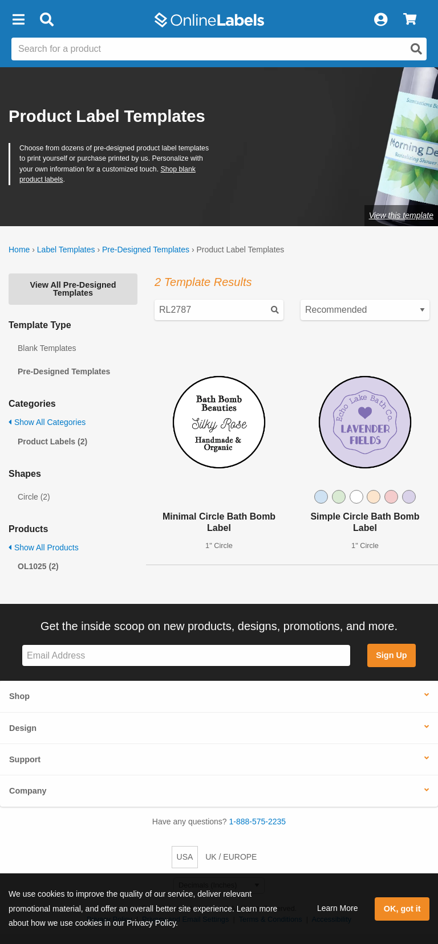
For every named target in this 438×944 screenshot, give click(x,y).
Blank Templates (47, 348)
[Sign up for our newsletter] (186, 655)
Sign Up (391, 655)
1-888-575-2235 (257, 821)
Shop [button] (19, 696)
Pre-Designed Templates (145, 249)
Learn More (337, 908)
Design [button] (22, 728)
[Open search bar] (46, 20)
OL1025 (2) (38, 566)
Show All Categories (47, 422)
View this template (401, 215)
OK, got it (402, 908)
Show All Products (44, 547)
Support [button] (24, 759)
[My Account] (380, 20)
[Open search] (416, 49)
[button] (18, 20)
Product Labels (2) (52, 441)
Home (19, 249)
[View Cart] (410, 20)
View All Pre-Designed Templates (73, 288)
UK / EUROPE (231, 856)
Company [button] (28, 790)
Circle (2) (34, 496)
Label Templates (66, 249)
